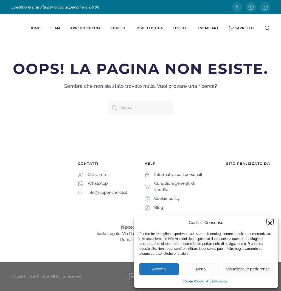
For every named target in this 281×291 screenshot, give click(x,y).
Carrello (241, 28)
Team (55, 28)
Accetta (159, 269)
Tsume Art (208, 28)
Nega (201, 269)
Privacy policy (216, 281)
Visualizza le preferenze (248, 269)
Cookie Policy (192, 281)
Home (34, 28)
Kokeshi (119, 28)
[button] (270, 222)
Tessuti (180, 28)
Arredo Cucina (85, 28)
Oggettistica (150, 28)
